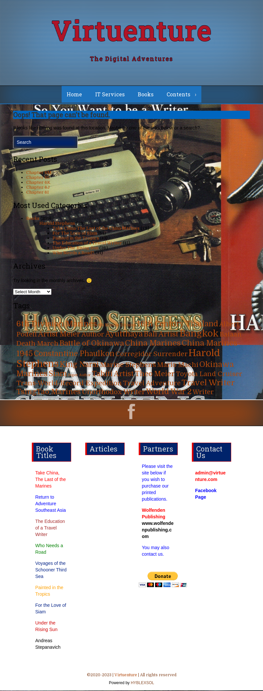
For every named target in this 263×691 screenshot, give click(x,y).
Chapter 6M (38, 173)
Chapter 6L (38, 178)
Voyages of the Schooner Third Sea (50, 570)
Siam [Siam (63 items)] (58, 374)
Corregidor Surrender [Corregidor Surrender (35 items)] (151, 354)
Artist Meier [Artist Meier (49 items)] (59, 335)
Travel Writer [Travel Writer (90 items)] (208, 383)
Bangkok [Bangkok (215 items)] (199, 334)
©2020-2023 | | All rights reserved (131, 680)
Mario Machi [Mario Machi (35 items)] (177, 365)
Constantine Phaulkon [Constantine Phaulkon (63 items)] (74, 354)
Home (74, 94)
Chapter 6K (38, 183)
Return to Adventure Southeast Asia (50, 504)
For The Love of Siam (74, 233)
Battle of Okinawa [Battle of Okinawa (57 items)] (91, 344)
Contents (178, 94)
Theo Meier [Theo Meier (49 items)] (155, 374)
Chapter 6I (37, 192)
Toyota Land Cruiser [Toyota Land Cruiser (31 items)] (209, 374)
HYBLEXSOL (142, 683)
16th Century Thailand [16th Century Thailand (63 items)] (177, 324)
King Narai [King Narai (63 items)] (79, 365)
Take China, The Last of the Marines (50, 480)
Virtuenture (131, 31)
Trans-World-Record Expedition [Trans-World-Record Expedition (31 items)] (69, 384)
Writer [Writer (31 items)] (203, 392)
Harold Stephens (57, 223)
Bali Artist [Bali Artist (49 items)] (161, 335)
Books (145, 94)
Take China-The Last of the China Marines (96, 228)
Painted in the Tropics (75, 238)
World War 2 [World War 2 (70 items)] (169, 392)
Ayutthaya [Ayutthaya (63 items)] (124, 335)
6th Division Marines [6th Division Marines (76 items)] (56, 324)
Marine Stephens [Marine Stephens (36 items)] (128, 365)
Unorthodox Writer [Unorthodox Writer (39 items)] (113, 392)
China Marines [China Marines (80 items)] (153, 343)
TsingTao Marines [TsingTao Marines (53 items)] (48, 392)
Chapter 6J (38, 187)
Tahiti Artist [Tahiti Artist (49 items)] (113, 374)
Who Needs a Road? (73, 253)
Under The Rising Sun (75, 248)
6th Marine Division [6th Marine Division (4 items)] (117, 326)
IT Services (110, 94)
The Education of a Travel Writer (87, 243)
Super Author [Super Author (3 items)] (79, 376)
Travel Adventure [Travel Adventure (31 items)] (152, 384)
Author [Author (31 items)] (92, 335)
